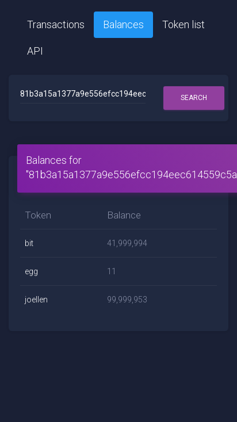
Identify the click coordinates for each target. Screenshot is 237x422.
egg (31, 271)
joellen (36, 299)
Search (194, 98)
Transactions (56, 24)
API (35, 51)
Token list (183, 24)
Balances (123, 24)
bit (29, 243)
